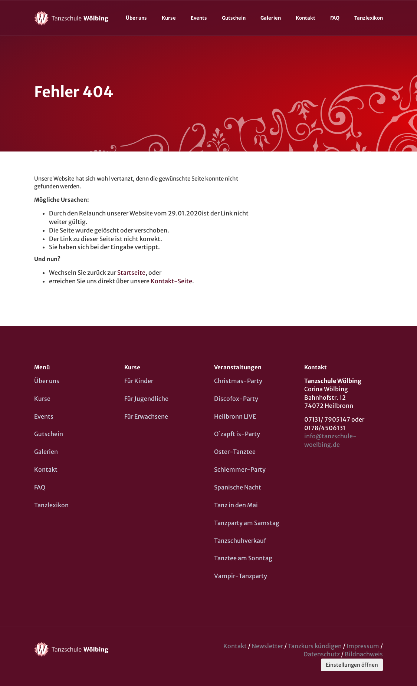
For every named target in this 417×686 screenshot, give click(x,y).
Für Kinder (138, 381)
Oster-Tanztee (235, 451)
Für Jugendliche (146, 398)
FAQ (334, 18)
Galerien (270, 18)
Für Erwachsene (146, 416)
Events (199, 18)
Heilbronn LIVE (235, 416)
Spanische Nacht (237, 487)
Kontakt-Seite (171, 281)
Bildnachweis (364, 654)
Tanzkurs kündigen (315, 646)
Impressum (363, 646)
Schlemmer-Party (240, 469)
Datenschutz (321, 654)
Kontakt (305, 18)
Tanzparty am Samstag (246, 523)
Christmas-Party (238, 381)
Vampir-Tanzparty (240, 576)
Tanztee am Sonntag (243, 558)
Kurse (169, 18)
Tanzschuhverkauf (240, 540)
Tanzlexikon (368, 18)
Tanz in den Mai (236, 505)
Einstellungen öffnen (352, 665)
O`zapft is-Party (237, 434)
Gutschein (234, 18)
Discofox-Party (236, 398)
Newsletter (267, 646)
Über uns (136, 18)
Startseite (131, 272)
